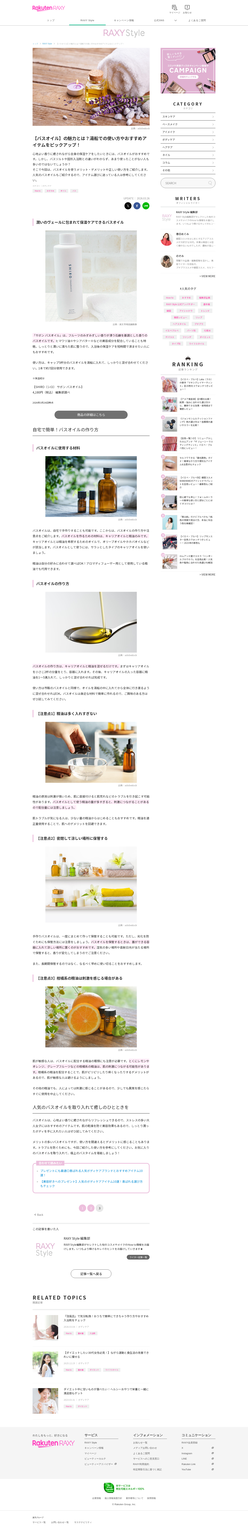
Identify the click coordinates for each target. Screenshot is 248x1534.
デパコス (169, 337)
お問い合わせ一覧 (60, 1522)
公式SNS (159, 20)
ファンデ (187, 337)
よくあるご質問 (197, 20)
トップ (51, 20)
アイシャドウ (185, 310)
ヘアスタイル (179, 323)
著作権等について (134, 1498)
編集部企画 (204, 297)
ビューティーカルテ (95, 1458)
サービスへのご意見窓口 (146, 1458)
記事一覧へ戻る (91, 1273)
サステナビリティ (83, 1522)
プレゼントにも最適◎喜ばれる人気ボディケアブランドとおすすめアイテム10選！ (91, 1172)
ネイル (166, 155)
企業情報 (96, 1498)
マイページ (90, 1453)
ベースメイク (170, 124)
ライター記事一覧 (138, 1257)
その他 (166, 170)
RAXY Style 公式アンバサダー (180, 304)
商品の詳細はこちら (91, 414)
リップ (199, 317)
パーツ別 (191, 330)
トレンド (205, 310)
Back (39, 1214)
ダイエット (94, 1369)
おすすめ (50, 190)
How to (37, 190)
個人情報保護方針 (113, 1498)
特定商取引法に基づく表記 (147, 1469)
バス (74, 190)
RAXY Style (87, 20)
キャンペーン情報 (124, 20)
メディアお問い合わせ (145, 1448)
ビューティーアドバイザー (98, 1464)
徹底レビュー (180, 317)
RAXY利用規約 (141, 1464)
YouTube (186, 1469)
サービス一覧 (39, 1522)
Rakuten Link (189, 1464)
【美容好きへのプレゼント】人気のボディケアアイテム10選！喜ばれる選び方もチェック (91, 1183)
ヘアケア (167, 147)
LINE (184, 1458)
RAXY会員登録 (190, 1442)
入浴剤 (92, 1333)
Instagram (187, 1453)
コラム (166, 162)
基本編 (80, 1333)
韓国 (169, 310)
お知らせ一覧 (140, 1442)
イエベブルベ (172, 330)
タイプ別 (176, 343)
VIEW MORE (207, 276)
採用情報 (151, 1498)
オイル (63, 190)
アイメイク (168, 132)
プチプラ (198, 323)
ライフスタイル (111, 1369)
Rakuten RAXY (49, 8)
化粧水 (207, 330)
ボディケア (46, 185)
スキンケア (168, 116)
